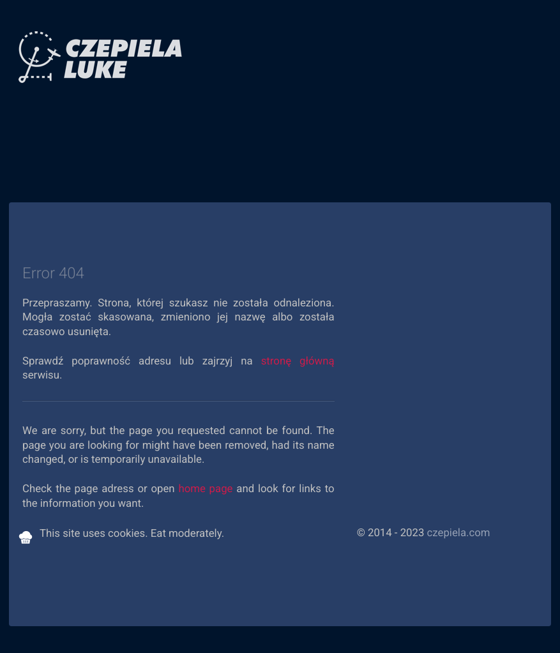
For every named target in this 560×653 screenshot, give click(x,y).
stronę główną (298, 361)
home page (205, 489)
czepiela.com (458, 533)
